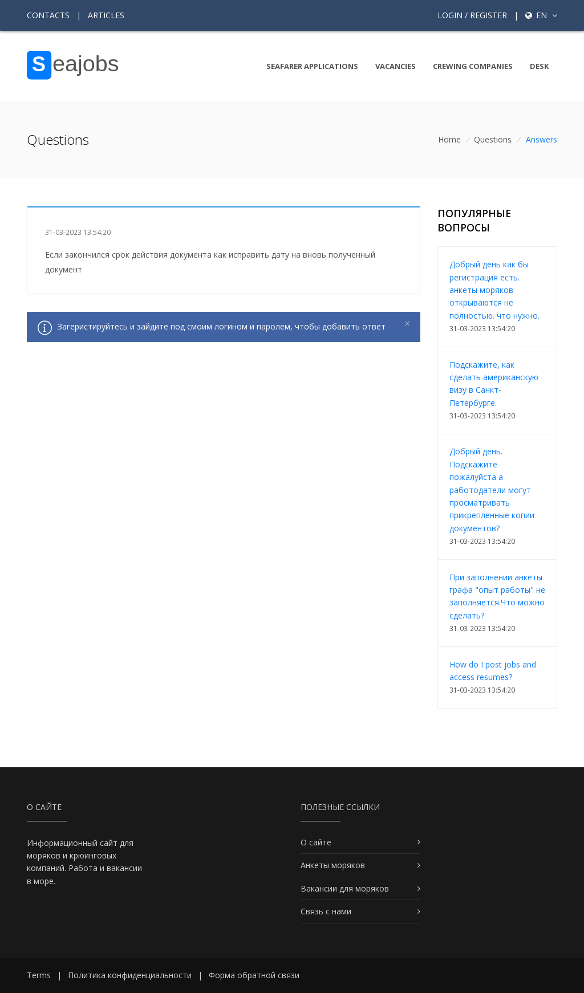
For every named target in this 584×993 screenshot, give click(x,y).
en (541, 15)
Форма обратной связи (254, 975)
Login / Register (472, 15)
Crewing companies (473, 66)
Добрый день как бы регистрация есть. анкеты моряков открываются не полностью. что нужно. (494, 290)
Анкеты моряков (333, 865)
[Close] (407, 323)
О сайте (316, 842)
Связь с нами (326, 911)
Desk (539, 66)
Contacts (48, 15)
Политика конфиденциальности (130, 975)
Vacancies (395, 66)
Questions (493, 139)
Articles (106, 15)
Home (449, 139)
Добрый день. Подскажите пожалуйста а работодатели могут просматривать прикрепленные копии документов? (491, 489)
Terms (39, 975)
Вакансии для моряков (345, 888)
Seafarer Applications (312, 66)
